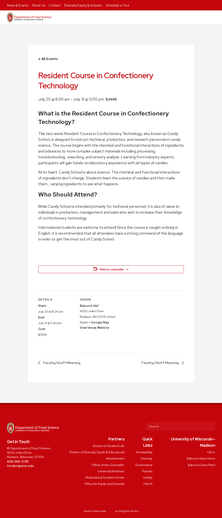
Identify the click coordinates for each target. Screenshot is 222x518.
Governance (144, 465)
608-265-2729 (17, 461)
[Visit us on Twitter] (15, 475)
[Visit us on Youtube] (33, 475)
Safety (147, 477)
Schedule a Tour (117, 5)
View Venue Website (94, 328)
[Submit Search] (210, 426)
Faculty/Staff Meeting (61, 362)
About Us (38, 5)
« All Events (48, 59)
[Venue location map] (144, 320)
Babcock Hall (89, 306)
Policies (147, 471)
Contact (55, 5)
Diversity (146, 458)
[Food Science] (29, 17)
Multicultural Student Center (105, 477)
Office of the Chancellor (108, 465)
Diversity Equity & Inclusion (83, 5)
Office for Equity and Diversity (104, 484)
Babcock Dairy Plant (201, 465)
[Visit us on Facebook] (9, 475)
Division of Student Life (109, 445)
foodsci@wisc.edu (20, 466)
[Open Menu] (216, 17)
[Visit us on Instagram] (21, 475)
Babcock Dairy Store (201, 458)
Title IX (147, 484)
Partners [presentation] (116, 439)
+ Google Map (99, 322)
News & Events (17, 5)
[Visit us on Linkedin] (27, 475)
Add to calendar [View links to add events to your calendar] (112, 269)
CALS (211, 452)
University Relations (111, 471)
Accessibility (144, 452)
